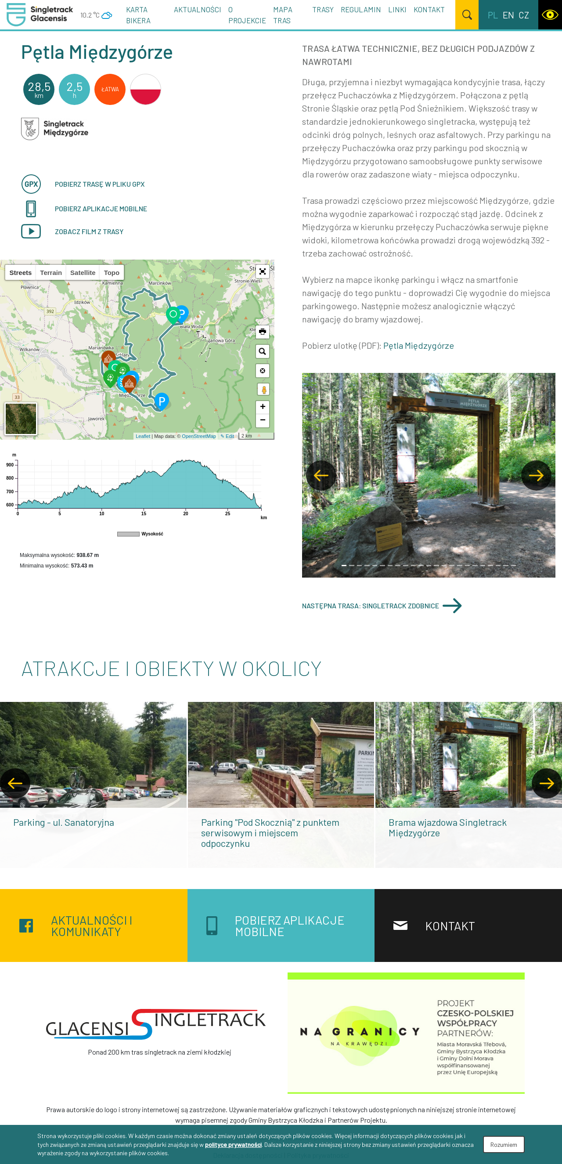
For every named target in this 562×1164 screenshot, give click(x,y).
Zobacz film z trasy (72, 231)
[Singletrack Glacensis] (156, 1024)
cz (524, 14)
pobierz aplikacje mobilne (84, 208)
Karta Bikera (138, 15)
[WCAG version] (550, 14)
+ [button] (263, 407)
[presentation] (15, 783)
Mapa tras (282, 15)
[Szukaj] (467, 14)
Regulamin (361, 9)
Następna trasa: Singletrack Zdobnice (382, 605)
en (508, 14)
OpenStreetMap (199, 436)
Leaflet (143, 436)
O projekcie (247, 15)
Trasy (323, 9)
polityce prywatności (233, 1144)
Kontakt (429, 9)
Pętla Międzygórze (418, 345)
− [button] (263, 420)
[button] (262, 271)
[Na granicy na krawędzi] (406, 1032)
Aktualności (197, 9)
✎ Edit (227, 436)
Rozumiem (503, 1144)
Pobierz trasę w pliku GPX (83, 184)
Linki (397, 9)
